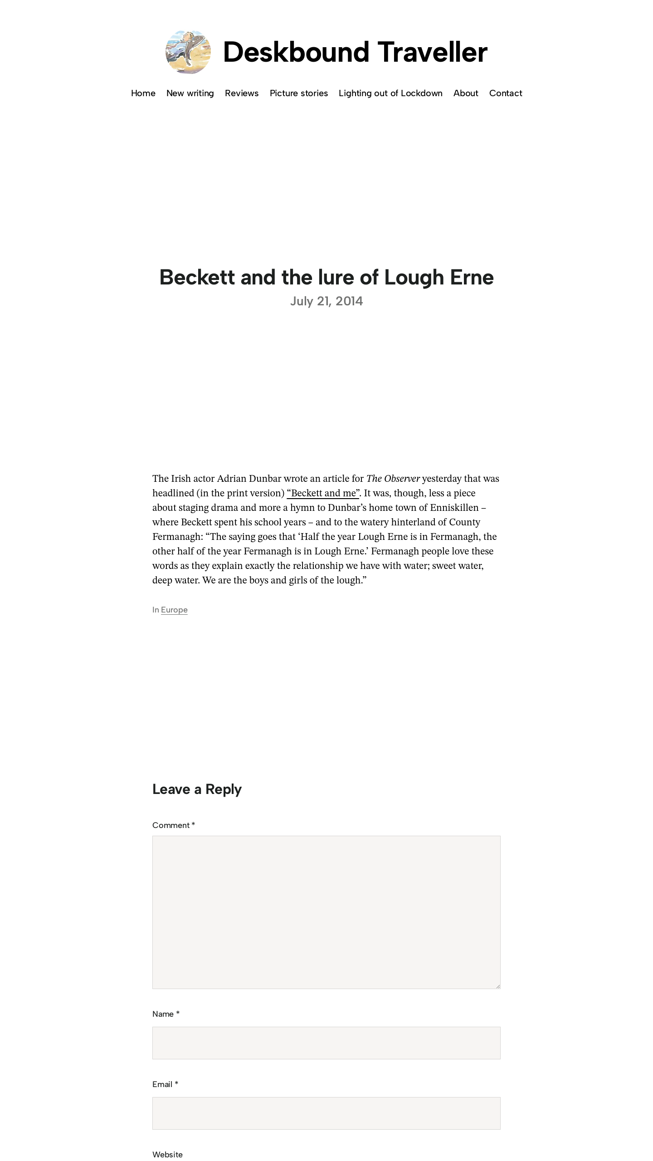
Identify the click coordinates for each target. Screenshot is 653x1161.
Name (166, 1014)
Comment (173, 825)
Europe (174, 610)
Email (165, 1084)
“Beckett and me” (323, 494)
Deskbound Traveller (355, 51)
